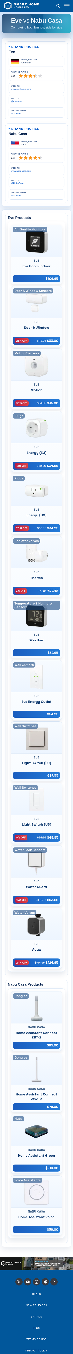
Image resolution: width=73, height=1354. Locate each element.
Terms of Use (36, 1339)
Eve (12, 52)
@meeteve (16, 101)
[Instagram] (36, 1282)
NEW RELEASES (36, 1305)
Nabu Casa (18, 134)
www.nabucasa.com (21, 171)
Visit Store (16, 113)
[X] (19, 1282)
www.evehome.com (21, 89)
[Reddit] (45, 1282)
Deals (36, 1294)
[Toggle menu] (67, 6)
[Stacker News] (54, 1282)
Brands (36, 1316)
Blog (36, 1327)
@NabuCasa (17, 183)
